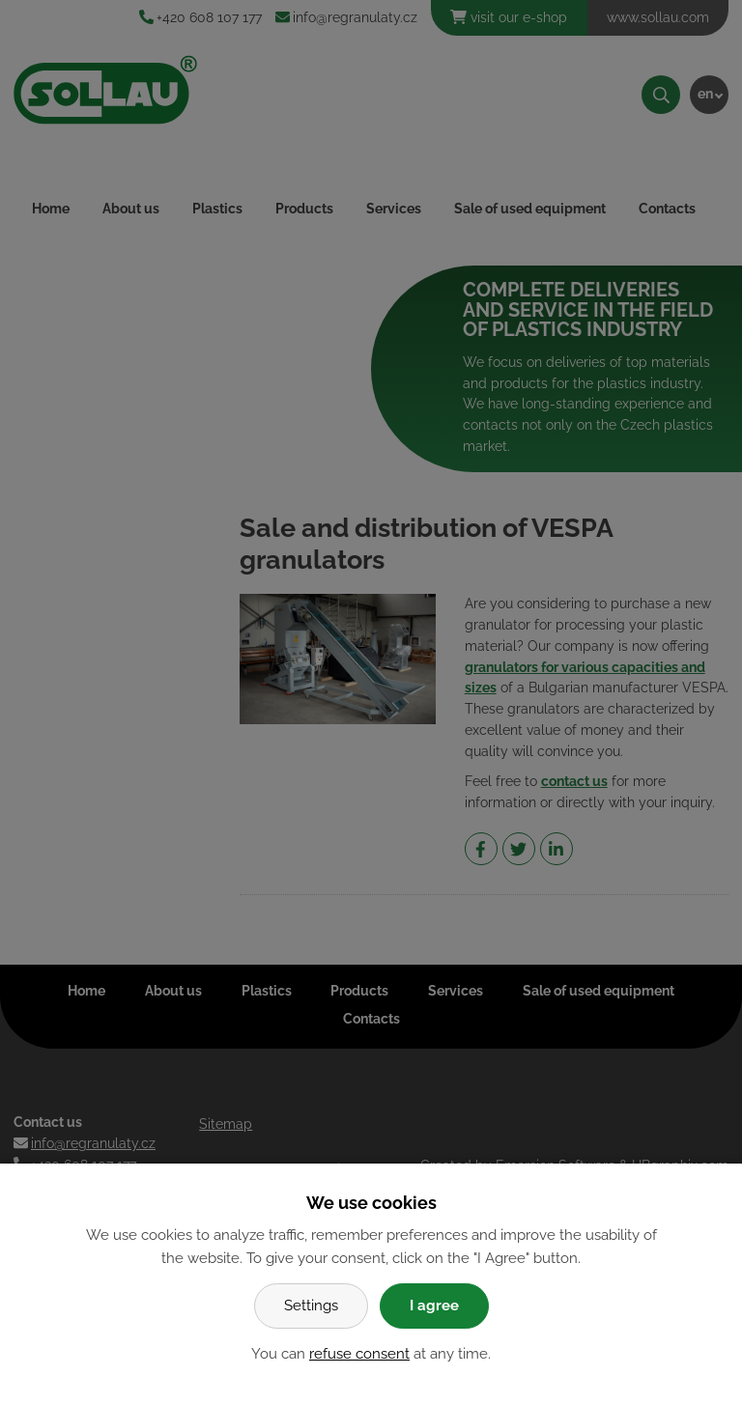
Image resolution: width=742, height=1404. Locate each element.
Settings (311, 1305)
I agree (434, 1305)
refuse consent (359, 1353)
